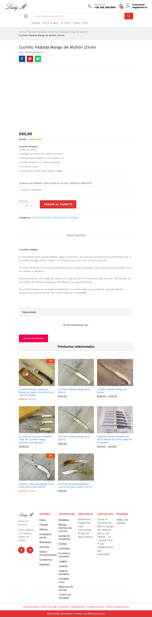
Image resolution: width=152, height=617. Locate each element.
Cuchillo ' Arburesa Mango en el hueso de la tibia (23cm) (36, 485)
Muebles (64, 519)
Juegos (63, 561)
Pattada (36, 22)
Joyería (63, 566)
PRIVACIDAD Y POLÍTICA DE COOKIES (46, 606)
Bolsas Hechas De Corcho (65, 528)
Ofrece (43, 529)
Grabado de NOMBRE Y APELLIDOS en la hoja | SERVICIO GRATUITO (55, 183)
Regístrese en (139, 7)
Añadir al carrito (58, 204)
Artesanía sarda (45, 536)
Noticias (44, 546)
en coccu (66, 22)
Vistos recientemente (48, 553)
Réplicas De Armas (66, 588)
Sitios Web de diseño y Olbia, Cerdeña (70, 613)
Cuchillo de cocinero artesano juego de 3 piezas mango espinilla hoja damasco (35, 439)
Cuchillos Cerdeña (42, 217)
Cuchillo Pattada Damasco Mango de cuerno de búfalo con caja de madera (36, 392)
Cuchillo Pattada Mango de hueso (111, 390)
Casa (42, 519)
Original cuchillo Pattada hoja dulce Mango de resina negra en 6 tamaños (114, 439)
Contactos (45, 559)
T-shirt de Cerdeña (65, 596)
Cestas (63, 543)
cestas (76, 22)
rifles (85, 22)
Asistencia (99, 4)
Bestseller (45, 542)
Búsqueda (128, 16)
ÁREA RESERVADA (118, 606)
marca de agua (50, 22)
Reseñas (44, 564)
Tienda (43, 524)
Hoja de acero (60, 217)
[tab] (76, 237)
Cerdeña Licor (64, 580)
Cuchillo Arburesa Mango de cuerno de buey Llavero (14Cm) (75, 485)
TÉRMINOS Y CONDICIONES (88, 606)
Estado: (23, 139)
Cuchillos (64, 548)
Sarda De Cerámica (64, 537)
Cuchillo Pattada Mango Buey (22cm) (74, 390)
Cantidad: (23, 201)
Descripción (76, 235)
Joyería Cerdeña (64, 572)
